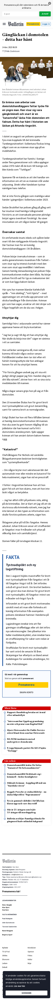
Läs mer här (19, 986)
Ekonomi (5, 959)
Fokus (30, 955)
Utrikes (4, 955)
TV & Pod (6, 951)
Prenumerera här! (11, 891)
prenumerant (28, 678)
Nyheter (5, 948)
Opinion (31, 951)
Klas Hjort (6, 907)
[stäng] (49, 3)
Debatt (4, 967)
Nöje (29, 963)
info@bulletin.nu (17, 875)
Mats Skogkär (7, 905)
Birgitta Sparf (7, 935)
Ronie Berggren (7, 931)
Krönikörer (32, 948)
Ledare (4, 963)
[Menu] (4, 24)
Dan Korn (5, 910)
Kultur (30, 959)
